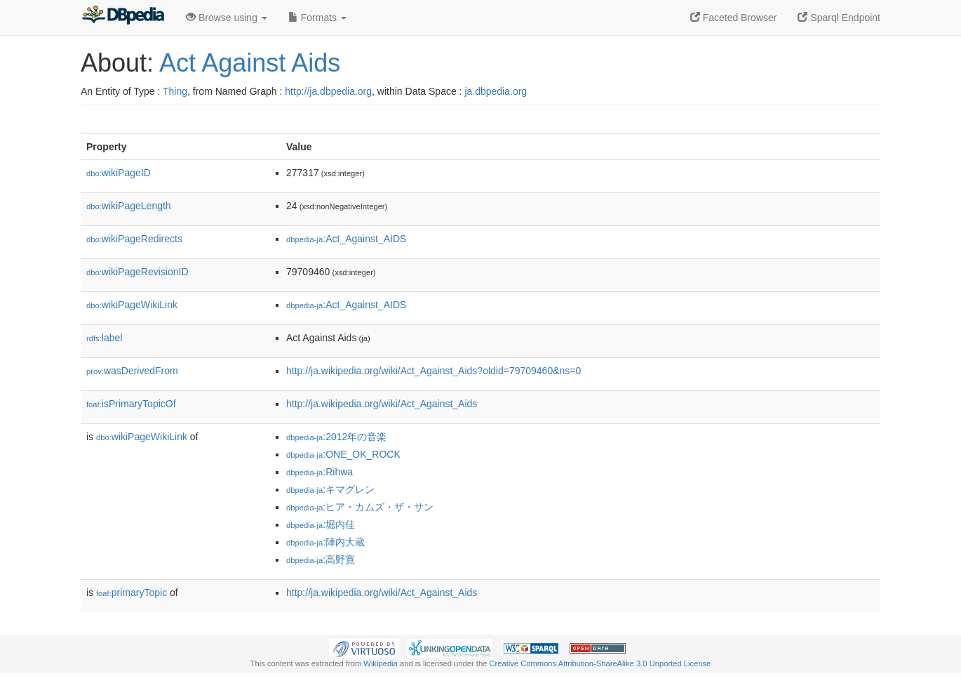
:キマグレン (330, 489)
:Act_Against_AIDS (346, 238)
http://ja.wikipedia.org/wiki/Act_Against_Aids (381, 403)
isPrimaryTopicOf (131, 403)
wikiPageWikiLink (131, 304)
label (104, 337)
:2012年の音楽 (336, 436)
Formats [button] (317, 17)
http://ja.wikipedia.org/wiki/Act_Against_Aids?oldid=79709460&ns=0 (433, 370)
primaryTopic (131, 592)
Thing (175, 91)
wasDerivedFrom (132, 370)
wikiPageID (118, 172)
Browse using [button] (226, 17)
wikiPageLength (128, 205)
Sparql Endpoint (839, 17)
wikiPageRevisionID (137, 271)
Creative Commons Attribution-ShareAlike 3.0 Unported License (600, 663)
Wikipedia (380, 663)
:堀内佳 (320, 524)
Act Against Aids (249, 62)
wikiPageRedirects (134, 238)
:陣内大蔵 (325, 542)
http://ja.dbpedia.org (328, 91)
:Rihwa (319, 471)
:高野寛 (320, 559)
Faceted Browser (733, 17)
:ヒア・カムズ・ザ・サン (360, 507)
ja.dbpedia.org (495, 91)
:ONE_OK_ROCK (343, 454)
